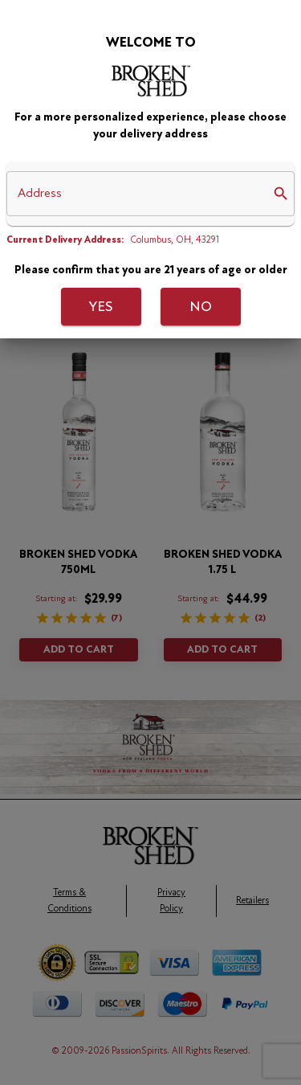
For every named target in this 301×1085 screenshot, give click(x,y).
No (201, 307)
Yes (101, 307)
